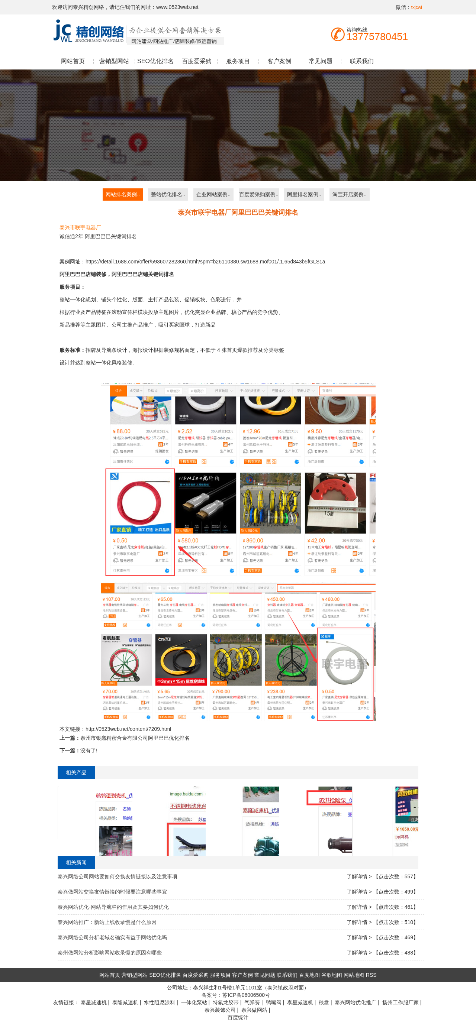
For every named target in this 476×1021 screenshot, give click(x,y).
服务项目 (238, 61)
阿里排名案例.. (304, 194)
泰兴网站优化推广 (355, 1002)
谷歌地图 (331, 975)
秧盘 (324, 1002)
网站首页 (73, 61)
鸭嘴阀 (274, 1002)
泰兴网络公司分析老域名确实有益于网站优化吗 (112, 937)
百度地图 (309, 975)
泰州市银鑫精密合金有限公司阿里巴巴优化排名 (135, 738)
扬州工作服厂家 (400, 1002)
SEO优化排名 (155, 61)
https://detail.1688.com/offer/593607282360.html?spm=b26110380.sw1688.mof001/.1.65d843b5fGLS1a (205, 262)
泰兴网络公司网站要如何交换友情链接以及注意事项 (117, 876)
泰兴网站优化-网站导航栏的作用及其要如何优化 (113, 907)
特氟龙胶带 (226, 1002)
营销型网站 (114, 61)
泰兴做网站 (254, 1010)
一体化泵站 (194, 1002)
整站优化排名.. (168, 194)
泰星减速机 (94, 1002)
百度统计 (238, 1017)
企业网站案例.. (213, 194)
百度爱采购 (197, 61)
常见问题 (320, 61)
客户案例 (279, 61)
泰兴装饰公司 (220, 1010)
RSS (371, 975)
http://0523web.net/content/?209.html (128, 729)
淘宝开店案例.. (349, 194)
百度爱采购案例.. (259, 194)
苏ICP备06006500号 (246, 995)
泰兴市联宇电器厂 (80, 227)
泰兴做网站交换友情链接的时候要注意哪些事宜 (112, 892)
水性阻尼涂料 (159, 1002)
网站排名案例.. (123, 194)
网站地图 (354, 975)
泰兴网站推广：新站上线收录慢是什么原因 (107, 922)
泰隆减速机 (125, 1002)
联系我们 (362, 61)
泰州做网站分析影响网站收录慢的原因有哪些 (110, 953)
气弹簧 (252, 1002)
